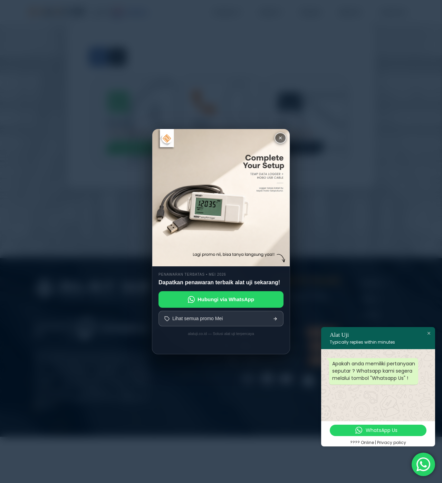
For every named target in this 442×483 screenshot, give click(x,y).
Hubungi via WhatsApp (221, 299)
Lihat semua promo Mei (221, 319)
